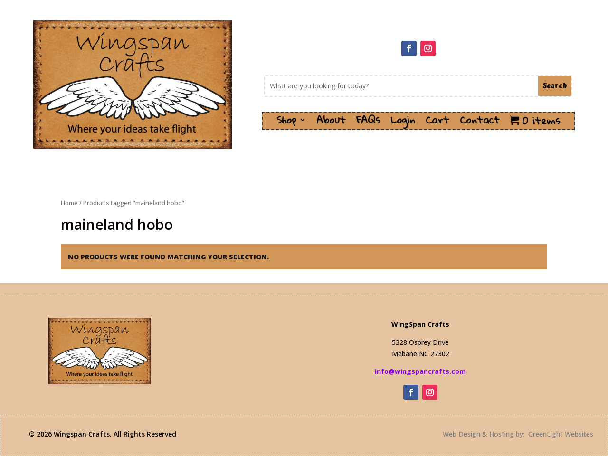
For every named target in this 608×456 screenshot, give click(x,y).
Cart (437, 122)
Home (69, 203)
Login (402, 122)
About (331, 122)
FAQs (368, 122)
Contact (480, 122)
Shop (286, 122)
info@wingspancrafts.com (420, 371)
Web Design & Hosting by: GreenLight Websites (518, 433)
